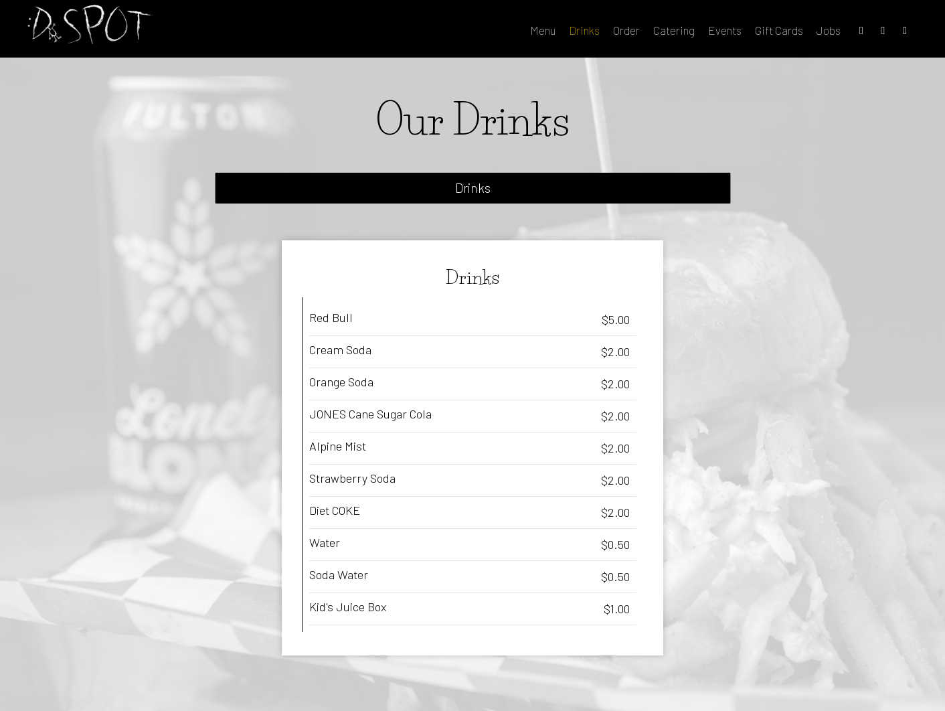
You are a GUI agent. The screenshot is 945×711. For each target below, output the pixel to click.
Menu (508, 33)
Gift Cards (745, 33)
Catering (640, 33)
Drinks (550, 33)
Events (690, 33)
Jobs (794, 33)
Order (592, 33)
